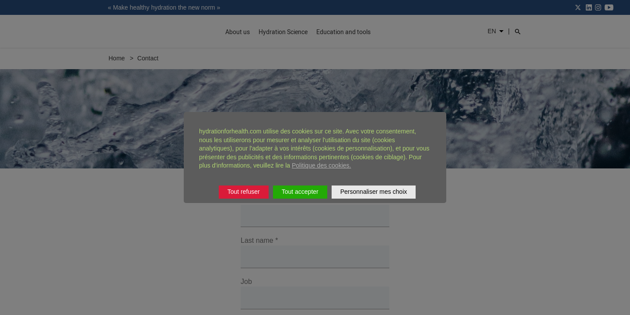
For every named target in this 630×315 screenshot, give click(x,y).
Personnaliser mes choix (373, 191)
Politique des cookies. (321, 165)
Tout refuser (244, 191)
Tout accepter (300, 191)
